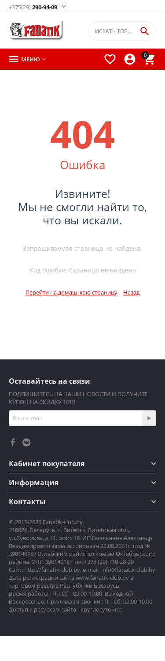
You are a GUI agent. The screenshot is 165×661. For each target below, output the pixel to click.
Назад (131, 292)
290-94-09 (33, 7)
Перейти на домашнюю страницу (71, 292)
